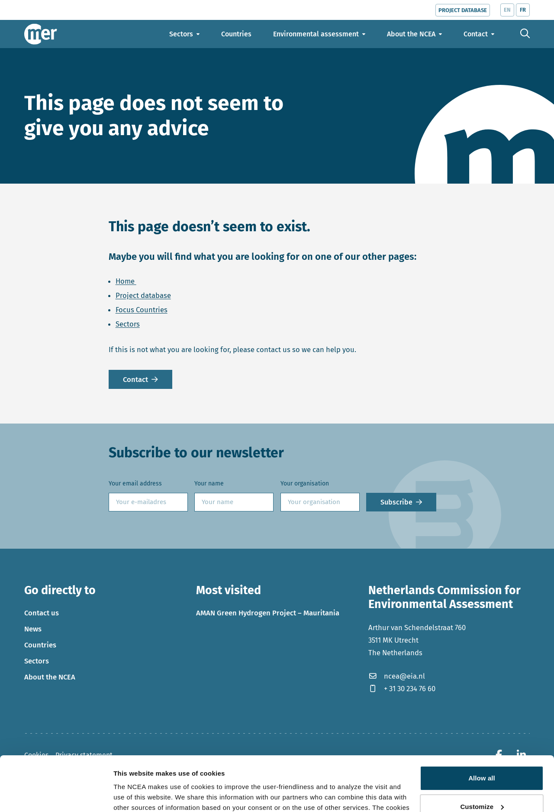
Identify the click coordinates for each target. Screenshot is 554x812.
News (33, 628)
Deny (481, 788)
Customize (482, 759)
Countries (40, 645)
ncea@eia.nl (396, 676)
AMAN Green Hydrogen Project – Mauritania (267, 612)
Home (126, 281)
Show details (133, 795)
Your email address (135, 483)
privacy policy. (361, 771)
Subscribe (396, 502)
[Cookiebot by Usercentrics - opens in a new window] (56, 795)
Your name (209, 483)
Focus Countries (141, 309)
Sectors (128, 324)
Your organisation (304, 483)
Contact (135, 379)
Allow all (481, 731)
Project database (143, 295)
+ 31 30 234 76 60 (402, 688)
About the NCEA (49, 677)
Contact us (41, 612)
